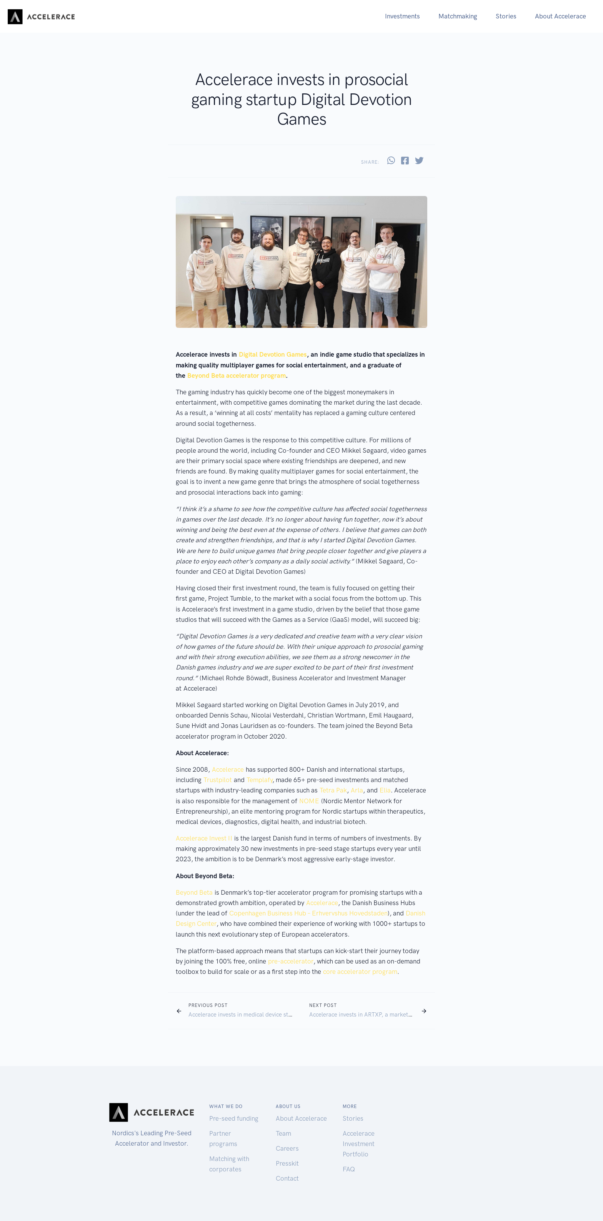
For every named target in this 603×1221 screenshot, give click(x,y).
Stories (506, 16)
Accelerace (228, 769)
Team (283, 1133)
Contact (287, 1178)
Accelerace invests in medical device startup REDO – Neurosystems (274, 1014)
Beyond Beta (194, 892)
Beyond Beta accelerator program (236, 375)
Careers (287, 1148)
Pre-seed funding (233, 1118)
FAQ (349, 1169)
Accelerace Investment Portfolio (359, 1144)
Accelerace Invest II (204, 838)
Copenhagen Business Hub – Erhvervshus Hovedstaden (308, 913)
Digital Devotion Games (273, 354)
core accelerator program (360, 971)
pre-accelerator (290, 961)
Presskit (287, 1163)
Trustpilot (217, 780)
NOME (309, 801)
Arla (357, 790)
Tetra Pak (333, 790)
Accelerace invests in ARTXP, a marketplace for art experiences (390, 1014)
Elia (385, 790)
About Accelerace (560, 16)
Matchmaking (457, 16)
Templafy (259, 780)
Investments (402, 16)
